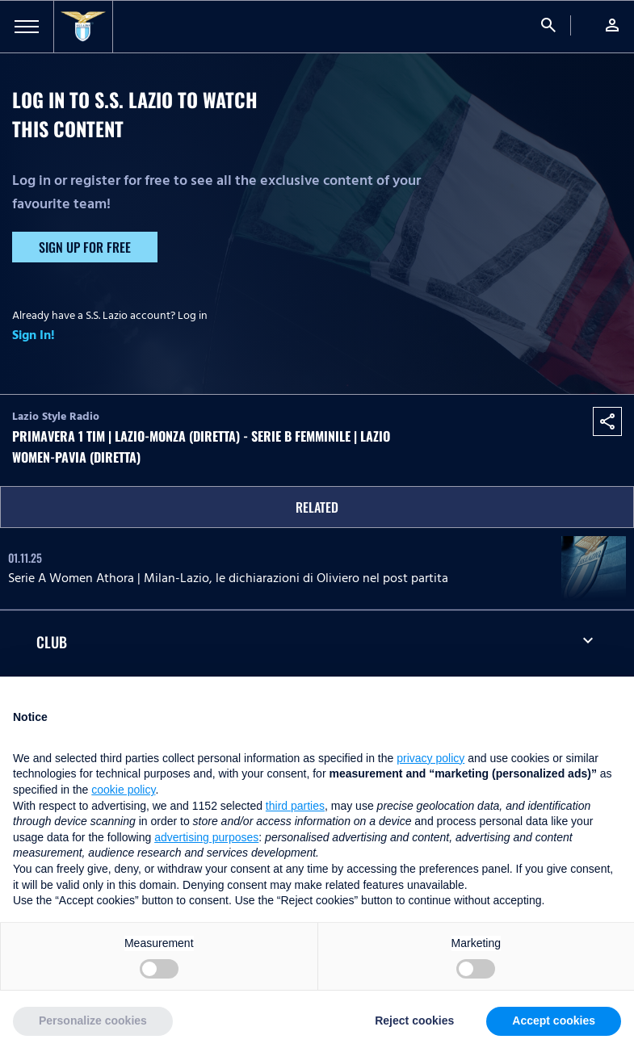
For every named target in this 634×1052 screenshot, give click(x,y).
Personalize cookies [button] (93, 1020)
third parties (295, 805)
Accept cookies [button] (553, 1020)
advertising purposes (206, 837)
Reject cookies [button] (414, 1020)
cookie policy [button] (123, 789)
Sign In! (33, 335)
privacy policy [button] (430, 758)
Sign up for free (85, 247)
